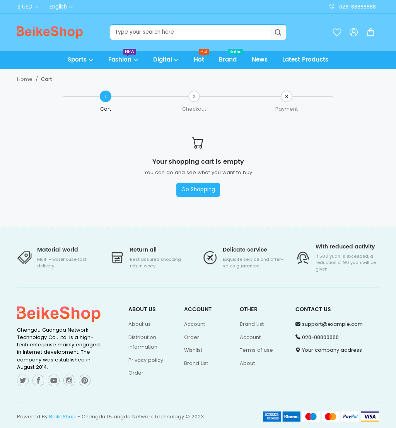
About (247, 363)
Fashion (122, 58)
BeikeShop (62, 416)
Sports (77, 60)
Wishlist (193, 350)
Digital (162, 60)
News (260, 60)
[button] (370, 32)
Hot (202, 58)
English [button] (58, 6)
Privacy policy (145, 360)
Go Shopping (198, 189)
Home (24, 79)
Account (194, 324)
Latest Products (305, 60)
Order (135, 373)
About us (139, 324)
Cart (46, 79)
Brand (231, 58)
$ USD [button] (24, 6)
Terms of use (256, 350)
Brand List (196, 363)
